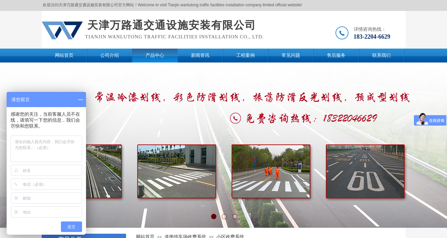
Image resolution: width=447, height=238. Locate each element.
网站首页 (64, 55)
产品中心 (155, 55)
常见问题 (291, 55)
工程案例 (245, 55)
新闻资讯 (200, 55)
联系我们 (381, 55)
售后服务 (336, 55)
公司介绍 (109, 55)
